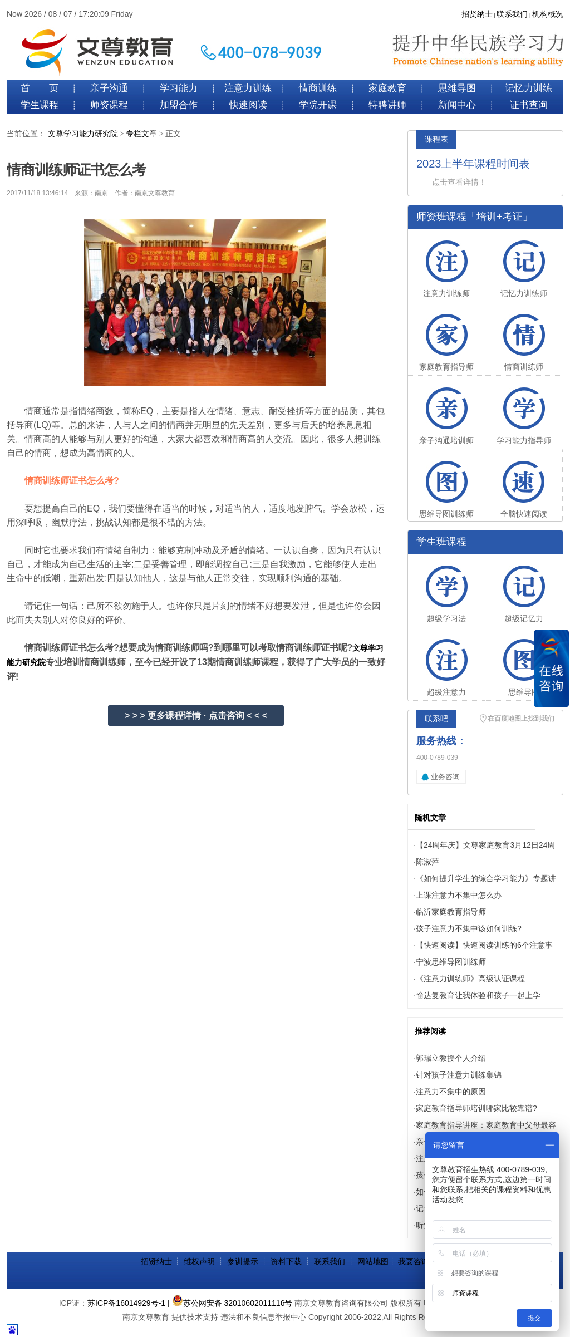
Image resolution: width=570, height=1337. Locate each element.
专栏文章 (141, 134)
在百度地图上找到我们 (521, 718)
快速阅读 (248, 105)
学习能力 (179, 88)
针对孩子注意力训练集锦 (459, 1074)
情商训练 (318, 88)
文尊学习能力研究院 (83, 134)
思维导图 (457, 88)
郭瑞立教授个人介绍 (451, 1058)
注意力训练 (248, 88)
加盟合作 (179, 105)
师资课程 (109, 105)
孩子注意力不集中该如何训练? (469, 928)
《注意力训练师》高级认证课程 (470, 978)
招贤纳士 (477, 14)
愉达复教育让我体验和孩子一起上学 (478, 995)
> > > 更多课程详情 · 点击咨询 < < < (196, 715)
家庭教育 (387, 88)
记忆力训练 (528, 88)
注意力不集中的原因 (451, 1091)
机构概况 (547, 14)
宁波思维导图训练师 (451, 961)
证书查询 (529, 105)
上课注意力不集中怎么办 (459, 895)
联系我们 (512, 14)
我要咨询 (413, 1261)
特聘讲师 (387, 105)
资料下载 (286, 1261)
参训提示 (242, 1261)
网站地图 (373, 1261)
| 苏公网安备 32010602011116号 (230, 1303)
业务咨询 (445, 777)
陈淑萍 (427, 861)
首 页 (39, 88)
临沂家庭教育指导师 (451, 911)
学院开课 (318, 105)
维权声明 (199, 1261)
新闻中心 (457, 105)
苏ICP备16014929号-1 (126, 1303)
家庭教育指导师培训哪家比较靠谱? (476, 1108)
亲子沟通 (109, 88)
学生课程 (39, 105)
